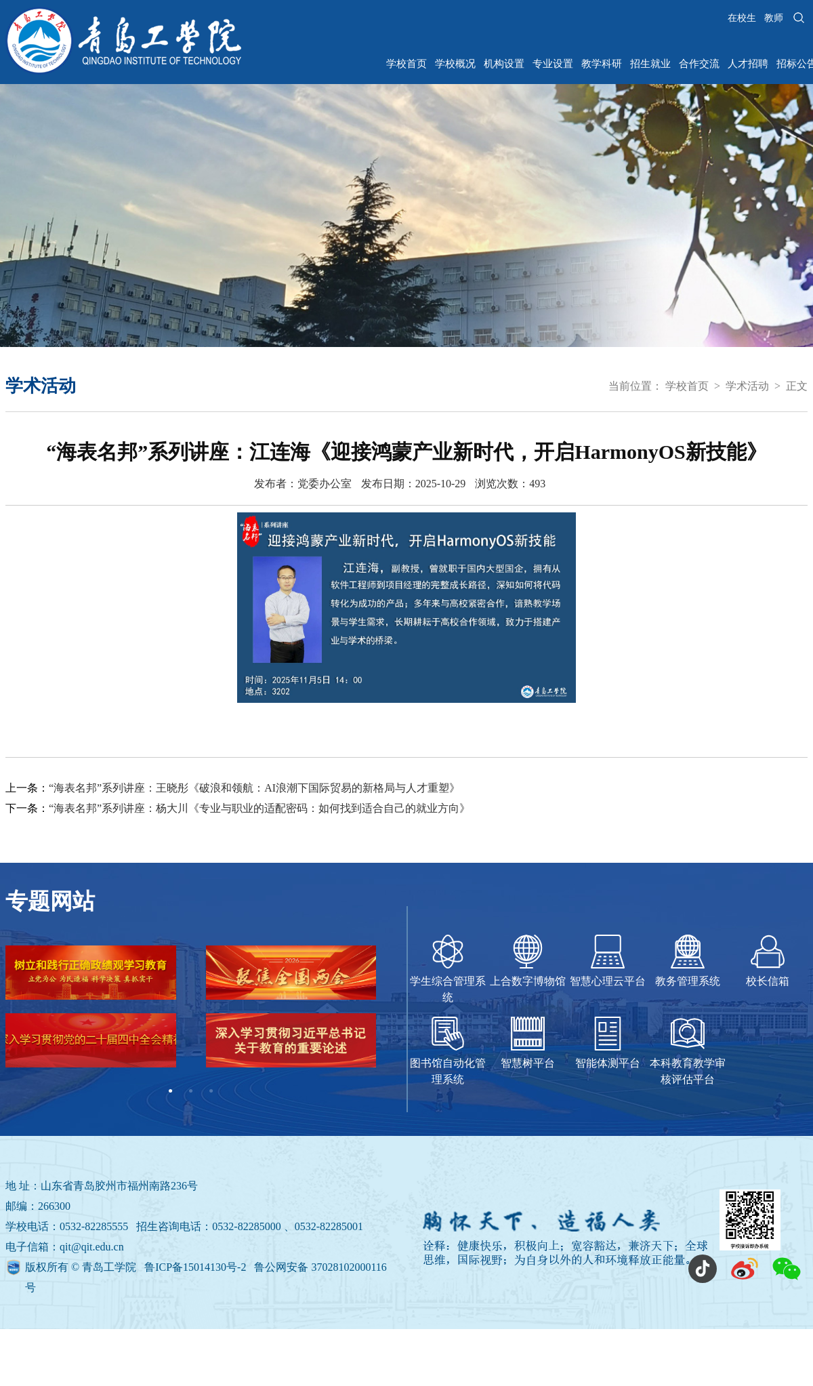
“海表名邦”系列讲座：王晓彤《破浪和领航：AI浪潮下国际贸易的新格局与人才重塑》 (254, 788)
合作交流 (699, 63)
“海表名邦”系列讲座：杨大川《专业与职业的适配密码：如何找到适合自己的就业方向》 (259, 808)
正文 (797, 386)
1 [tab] (171, 1091)
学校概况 (455, 63)
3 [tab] (211, 1091)
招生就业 (650, 63)
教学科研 (601, 63)
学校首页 (406, 63)
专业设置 (553, 63)
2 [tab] (191, 1091)
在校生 (742, 18)
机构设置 (504, 63)
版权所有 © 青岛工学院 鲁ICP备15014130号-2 (137, 1267)
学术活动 (747, 386)
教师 (773, 18)
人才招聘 (748, 63)
